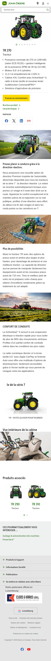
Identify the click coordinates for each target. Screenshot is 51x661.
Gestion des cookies (18, 623)
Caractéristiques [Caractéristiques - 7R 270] (11, 108)
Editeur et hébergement (18, 627)
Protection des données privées (30, 618)
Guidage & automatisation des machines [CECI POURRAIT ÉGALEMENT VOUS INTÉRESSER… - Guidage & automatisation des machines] (21, 535)
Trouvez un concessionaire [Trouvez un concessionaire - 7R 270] (16, 98)
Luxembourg (25, 610)
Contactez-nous (35, 627)
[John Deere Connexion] (43, 3)
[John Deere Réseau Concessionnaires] (37, 3)
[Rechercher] (25, 9)
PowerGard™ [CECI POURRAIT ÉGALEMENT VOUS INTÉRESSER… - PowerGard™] (8, 539)
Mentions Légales (33, 623)
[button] (22, 649)
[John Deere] (15, 3)
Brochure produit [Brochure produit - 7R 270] (12, 105)
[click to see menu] (48, 3)
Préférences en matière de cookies (25, 634)
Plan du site (13, 618)
